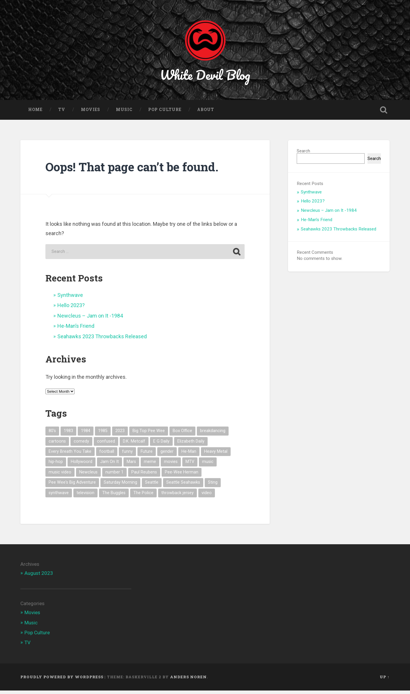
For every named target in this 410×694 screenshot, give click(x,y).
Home (35, 113)
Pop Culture (164, 113)
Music (124, 113)
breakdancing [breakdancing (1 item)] (212, 434)
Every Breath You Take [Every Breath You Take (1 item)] (70, 454)
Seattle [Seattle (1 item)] (151, 485)
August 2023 (38, 576)
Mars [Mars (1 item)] (131, 465)
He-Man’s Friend (75, 329)
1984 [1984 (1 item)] (85, 434)
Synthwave (70, 298)
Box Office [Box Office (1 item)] (182, 434)
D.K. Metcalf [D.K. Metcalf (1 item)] (134, 444)
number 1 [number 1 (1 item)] (114, 475)
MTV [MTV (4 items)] (189, 465)
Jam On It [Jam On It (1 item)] (109, 465)
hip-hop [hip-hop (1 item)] (56, 465)
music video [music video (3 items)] (60, 475)
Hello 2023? (71, 309)
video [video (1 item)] (207, 496)
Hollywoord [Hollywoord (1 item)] (81, 465)
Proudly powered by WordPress (61, 680)
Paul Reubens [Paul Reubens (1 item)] (144, 475)
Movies (90, 113)
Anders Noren (188, 680)
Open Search (384, 113)
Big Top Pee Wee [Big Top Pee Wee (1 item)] (148, 434)
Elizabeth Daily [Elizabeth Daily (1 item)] (190, 444)
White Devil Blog (205, 76)
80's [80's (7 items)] (52, 434)
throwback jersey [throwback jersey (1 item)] (177, 496)
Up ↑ (384, 680)
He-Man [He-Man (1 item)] (188, 454)
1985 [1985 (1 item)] (102, 434)
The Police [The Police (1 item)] (143, 496)
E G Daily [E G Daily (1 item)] (161, 444)
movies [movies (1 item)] (171, 465)
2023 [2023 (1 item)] (120, 434)
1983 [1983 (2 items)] (68, 434)
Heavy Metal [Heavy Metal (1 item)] (215, 454)
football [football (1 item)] (106, 454)
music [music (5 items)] (207, 465)
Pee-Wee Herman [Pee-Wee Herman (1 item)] (181, 475)
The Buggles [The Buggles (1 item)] (114, 496)
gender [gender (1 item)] (167, 454)
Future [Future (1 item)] (147, 454)
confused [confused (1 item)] (106, 444)
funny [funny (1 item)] (127, 454)
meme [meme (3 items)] (150, 465)
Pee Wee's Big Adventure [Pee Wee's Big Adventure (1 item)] (72, 485)
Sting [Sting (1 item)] (213, 485)
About (205, 113)
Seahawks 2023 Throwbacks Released (102, 340)
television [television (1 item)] (85, 496)
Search (303, 154)
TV (61, 113)
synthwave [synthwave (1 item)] (59, 496)
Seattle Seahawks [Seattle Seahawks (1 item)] (183, 485)
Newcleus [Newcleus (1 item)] (88, 475)
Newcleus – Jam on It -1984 (90, 319)
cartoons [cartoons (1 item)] (57, 444)
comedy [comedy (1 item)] (81, 444)
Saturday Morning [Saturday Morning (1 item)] (120, 485)
